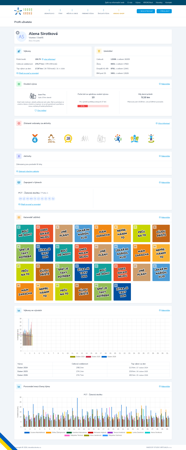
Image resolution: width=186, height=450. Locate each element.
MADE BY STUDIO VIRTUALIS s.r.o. (159, 447)
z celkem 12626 (120, 73)
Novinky (159, 2)
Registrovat (146, 11)
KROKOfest (148, 2)
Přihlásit (164, 11)
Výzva (137, 2)
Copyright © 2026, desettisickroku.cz (27, 447)
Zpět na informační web (114, 2)
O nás (129, 2)
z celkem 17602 (120, 64)
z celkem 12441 (120, 68)
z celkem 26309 (120, 59)
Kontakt (169, 2)
